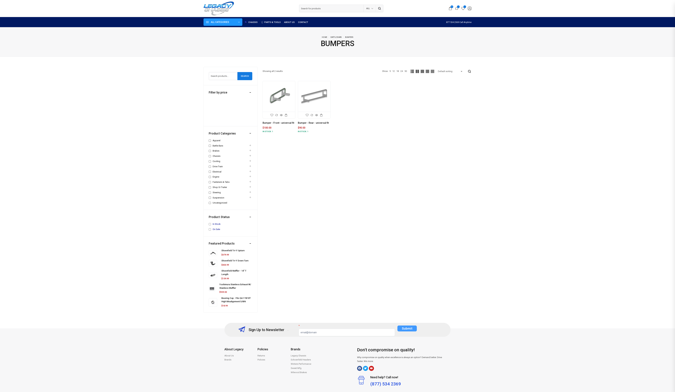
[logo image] (219, 8)
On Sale (216, 229)
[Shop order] (451, 71)
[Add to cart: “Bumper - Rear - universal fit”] (321, 115)
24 (401, 71)
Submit (407, 328)
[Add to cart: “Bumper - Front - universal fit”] (286, 115)
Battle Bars (336, 37)
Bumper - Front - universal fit (278, 122)
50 (405, 71)
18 (397, 71)
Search (245, 76)
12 (393, 71)
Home (324, 37)
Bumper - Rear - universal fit (313, 122)
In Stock (217, 224)
